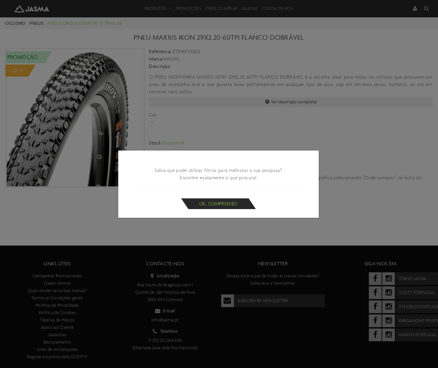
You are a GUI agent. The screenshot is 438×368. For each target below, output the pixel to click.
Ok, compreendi (218, 204)
